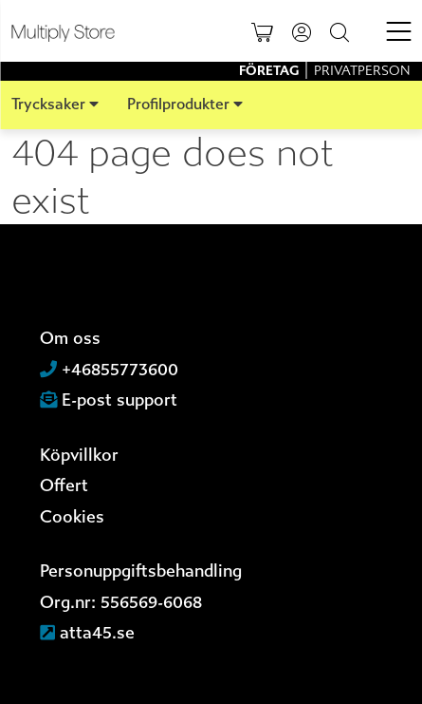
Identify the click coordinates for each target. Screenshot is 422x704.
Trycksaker (48, 104)
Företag (270, 71)
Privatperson (362, 71)
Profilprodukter (178, 104)
